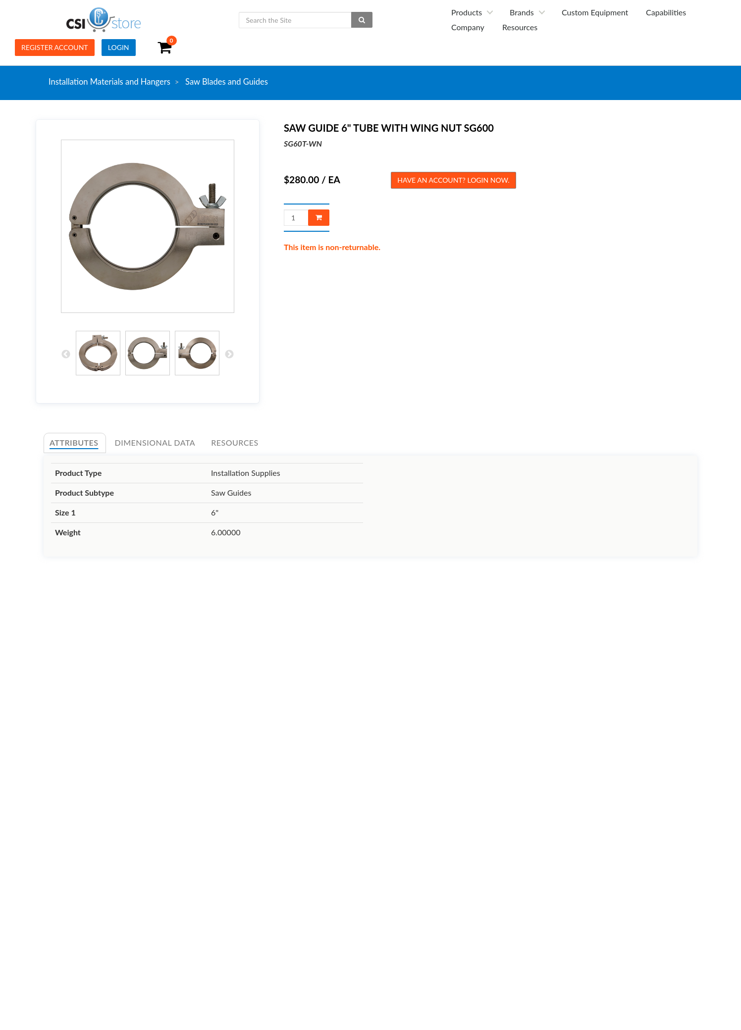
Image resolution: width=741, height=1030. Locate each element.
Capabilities (666, 12)
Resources (519, 27)
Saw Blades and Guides (226, 82)
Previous (66, 355)
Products (466, 12)
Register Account (54, 47)
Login (118, 47)
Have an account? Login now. (453, 180)
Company (467, 27)
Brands (522, 12)
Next (229, 355)
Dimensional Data (155, 442)
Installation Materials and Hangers (109, 82)
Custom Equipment (595, 12)
